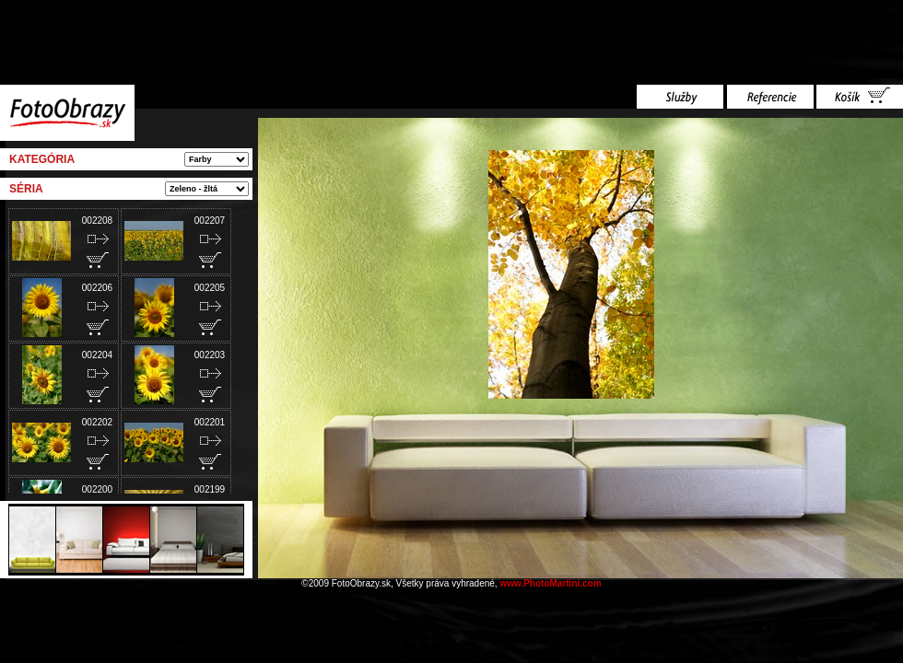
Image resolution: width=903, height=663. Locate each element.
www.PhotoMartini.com (550, 583)
